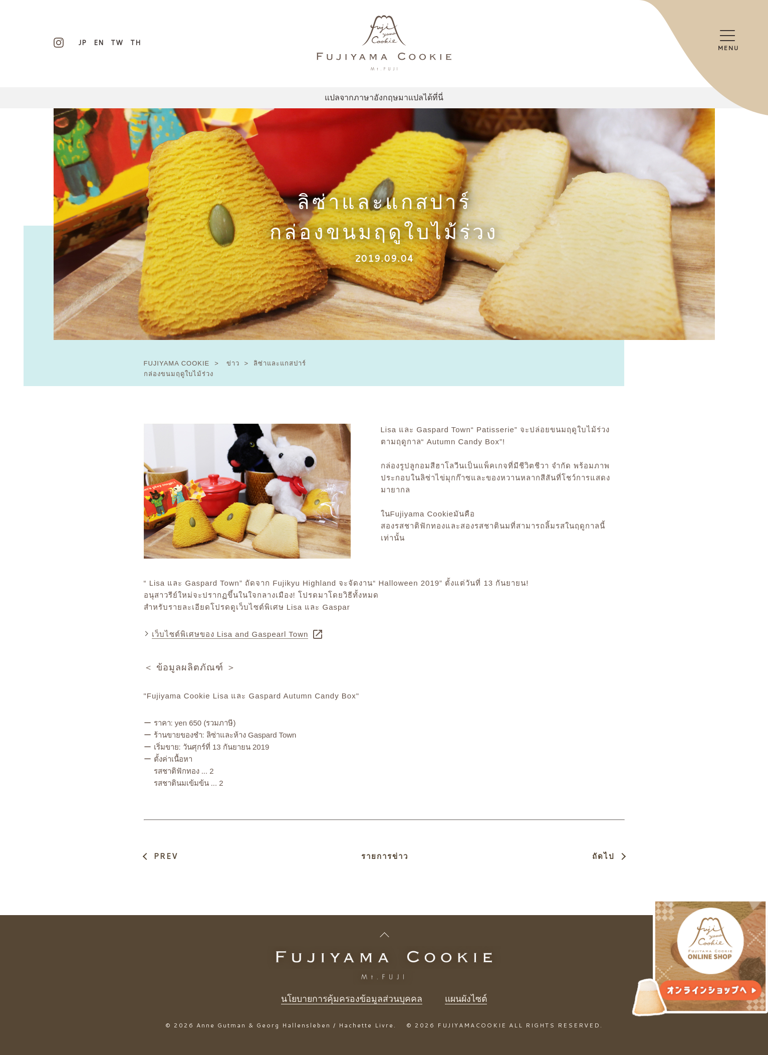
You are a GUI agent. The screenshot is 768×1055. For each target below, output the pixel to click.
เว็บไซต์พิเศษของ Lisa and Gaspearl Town (230, 634)
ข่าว (232, 363)
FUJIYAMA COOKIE (177, 363)
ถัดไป (603, 856)
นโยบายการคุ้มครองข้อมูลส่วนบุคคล (351, 998)
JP (82, 42)
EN (99, 42)
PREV (166, 856)
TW (117, 42)
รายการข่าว (384, 856)
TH (135, 42)
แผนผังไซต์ (467, 998)
